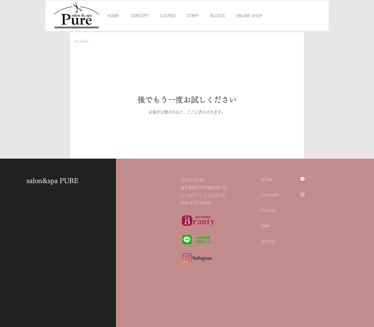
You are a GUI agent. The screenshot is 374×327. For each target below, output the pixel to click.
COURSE (268, 210)
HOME (266, 179)
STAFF (265, 226)
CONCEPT (270, 195)
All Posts (81, 41)
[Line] (302, 179)
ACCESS (268, 241)
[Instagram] (302, 194)
